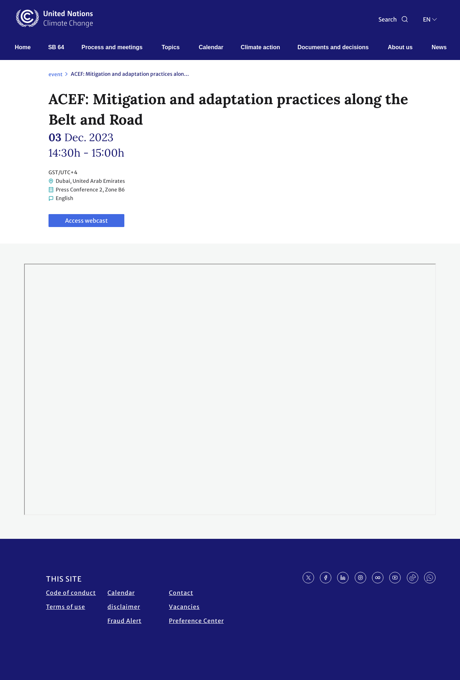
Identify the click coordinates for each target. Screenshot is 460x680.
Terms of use (65, 606)
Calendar (211, 47)
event (56, 74)
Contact (181, 592)
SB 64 (56, 47)
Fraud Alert (124, 620)
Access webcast (86, 220)
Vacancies (184, 606)
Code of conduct (71, 592)
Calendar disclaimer (123, 599)
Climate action (260, 47)
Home (23, 47)
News (439, 47)
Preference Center (196, 620)
